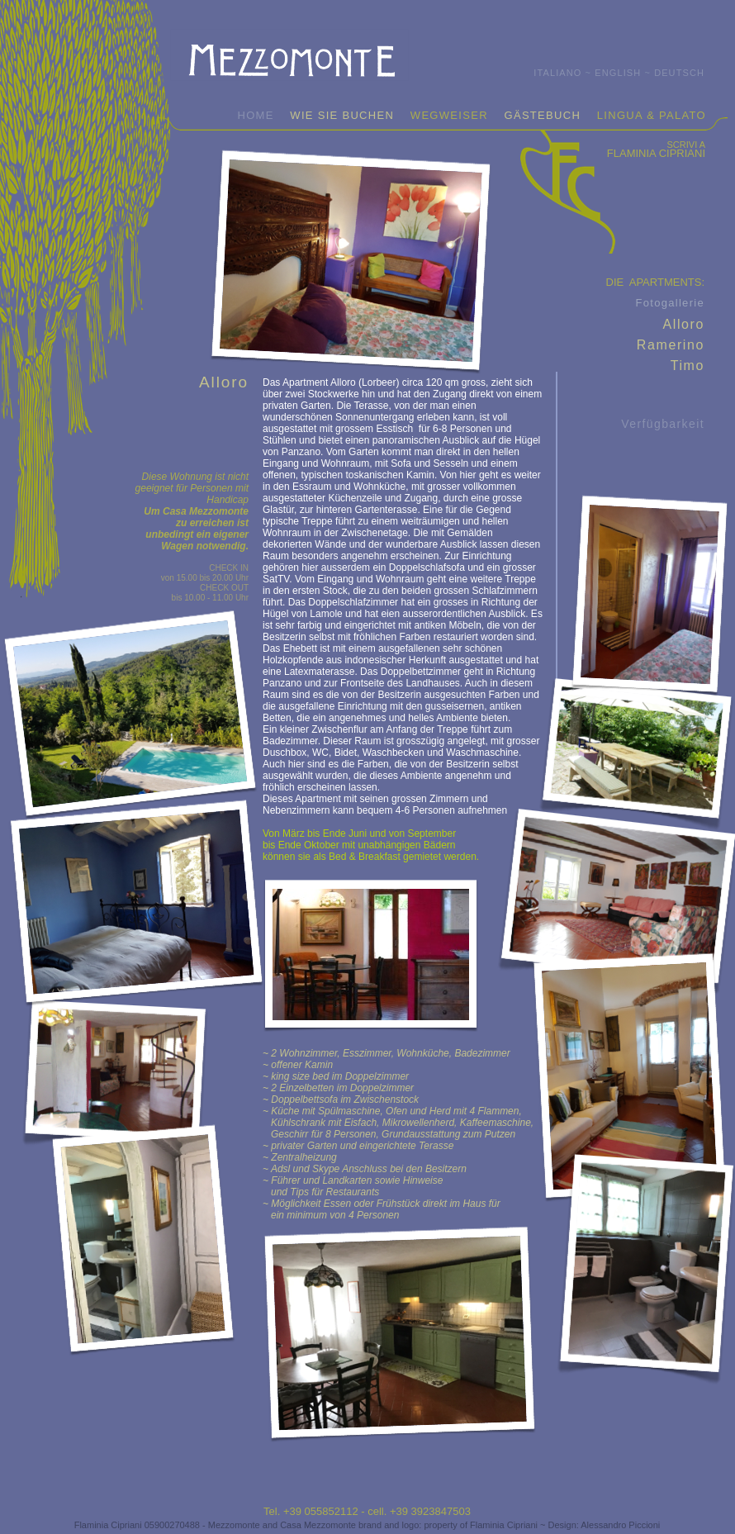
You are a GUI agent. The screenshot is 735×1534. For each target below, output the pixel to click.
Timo (687, 366)
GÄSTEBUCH (543, 115)
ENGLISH (618, 73)
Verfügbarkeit (662, 423)
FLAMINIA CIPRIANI (656, 153)
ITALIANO (557, 73)
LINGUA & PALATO (651, 115)
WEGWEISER (449, 115)
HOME (255, 115)
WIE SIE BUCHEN (342, 115)
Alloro (683, 324)
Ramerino (670, 345)
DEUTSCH (679, 73)
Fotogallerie (669, 303)
